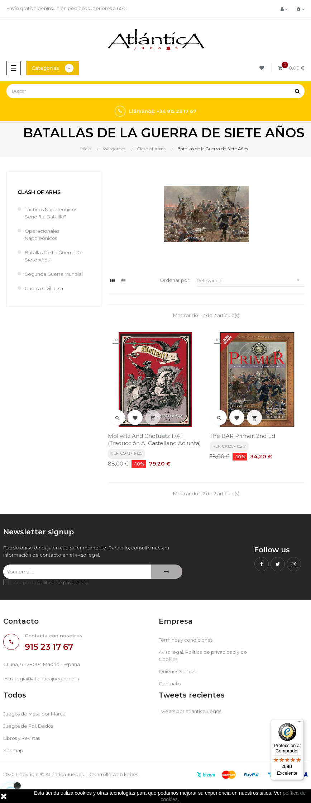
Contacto (170, 683)
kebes (131, 774)
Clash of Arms (39, 192)
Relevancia (251, 280)
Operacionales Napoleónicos (42, 234)
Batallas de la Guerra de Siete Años (54, 256)
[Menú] (299, 723)
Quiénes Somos (177, 671)
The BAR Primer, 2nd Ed (242, 436)
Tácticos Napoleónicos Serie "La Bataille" (51, 213)
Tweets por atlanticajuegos (190, 711)
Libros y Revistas (21, 738)
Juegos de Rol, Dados (28, 726)
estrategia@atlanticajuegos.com (41, 678)
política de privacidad (62, 582)
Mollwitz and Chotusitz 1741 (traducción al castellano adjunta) (154, 440)
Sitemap (13, 750)
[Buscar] (155, 91)
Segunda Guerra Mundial (54, 274)
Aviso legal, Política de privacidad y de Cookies (203, 655)
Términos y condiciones (185, 640)
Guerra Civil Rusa (44, 288)
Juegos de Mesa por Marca (34, 714)
